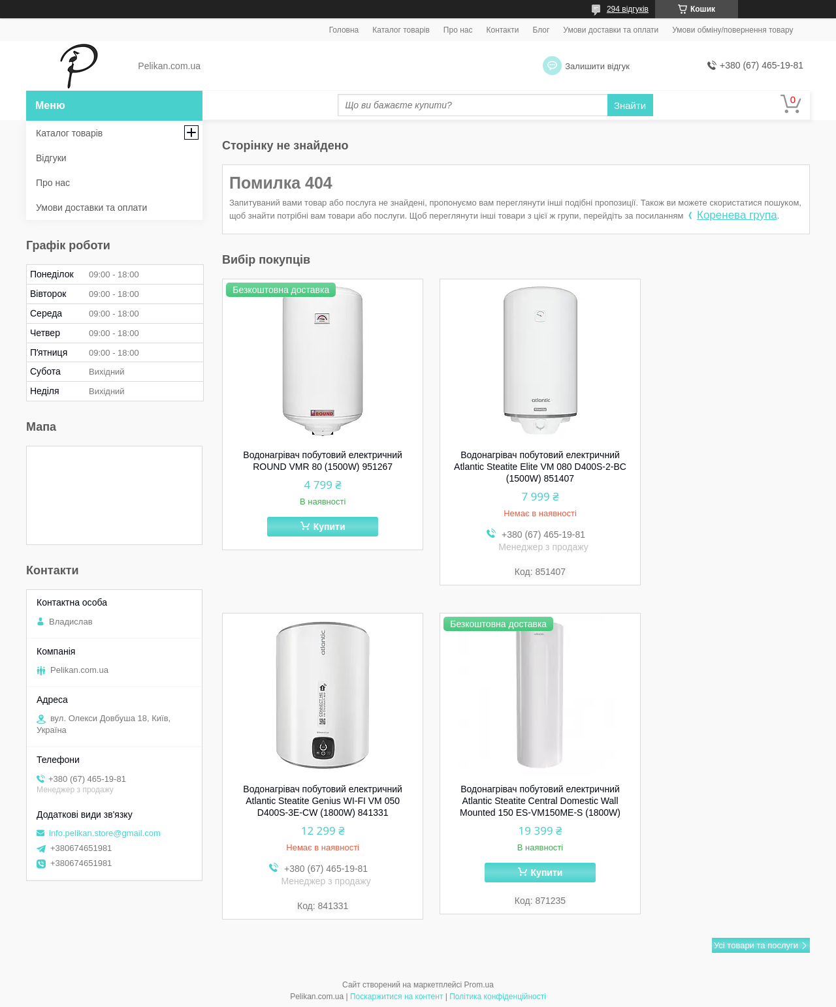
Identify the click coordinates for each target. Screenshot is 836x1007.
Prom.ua (479, 982)
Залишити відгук (597, 66)
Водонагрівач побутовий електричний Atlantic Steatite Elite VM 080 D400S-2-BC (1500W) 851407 (516, 467)
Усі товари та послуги (756, 943)
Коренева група (737, 215)
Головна (344, 30)
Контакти (502, 30)
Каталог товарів (401, 30)
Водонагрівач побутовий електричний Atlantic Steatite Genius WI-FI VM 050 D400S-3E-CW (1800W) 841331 (717, 467)
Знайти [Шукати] (630, 105)
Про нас (458, 30)
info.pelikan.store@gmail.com (105, 833)
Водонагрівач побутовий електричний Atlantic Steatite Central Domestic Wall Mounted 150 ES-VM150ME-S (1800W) (314, 803)
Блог (540, 30)
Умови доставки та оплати (610, 30)
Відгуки (51, 158)
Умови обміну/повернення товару (732, 30)
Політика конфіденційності (497, 994)
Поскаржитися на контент (396, 994)
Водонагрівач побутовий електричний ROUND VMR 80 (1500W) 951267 (314, 461)
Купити (321, 526)
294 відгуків (628, 9)
